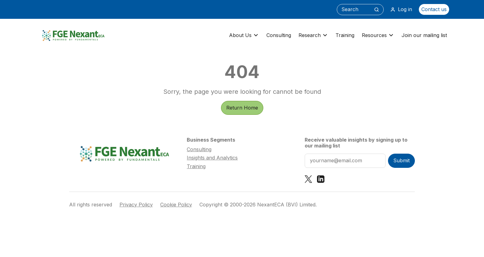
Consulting (278, 35)
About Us (244, 35)
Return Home (242, 108)
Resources (378, 35)
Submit (401, 160)
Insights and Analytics (212, 158)
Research (313, 35)
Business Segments (211, 140)
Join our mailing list (424, 35)
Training (345, 35)
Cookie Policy (176, 205)
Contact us (434, 9)
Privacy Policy (136, 205)
